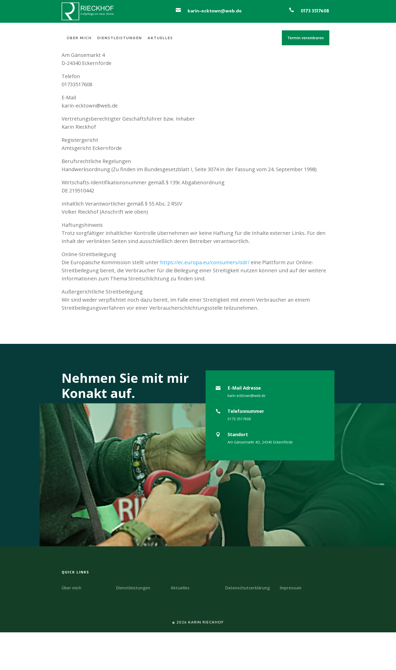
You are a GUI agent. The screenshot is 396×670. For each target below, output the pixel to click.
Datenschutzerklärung (247, 625)
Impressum (290, 625)
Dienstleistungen (119, 38)
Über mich (79, 38)
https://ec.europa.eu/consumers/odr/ (205, 300)
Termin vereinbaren (305, 37)
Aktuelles (160, 38)
